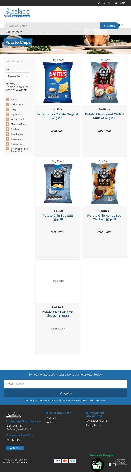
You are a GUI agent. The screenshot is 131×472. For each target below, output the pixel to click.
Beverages (16, 139)
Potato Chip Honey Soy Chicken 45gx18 (104, 217)
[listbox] (17, 76)
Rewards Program (102, 455)
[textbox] (52, 13)
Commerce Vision (23, 462)
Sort (8, 69)
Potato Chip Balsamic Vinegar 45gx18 (58, 313)
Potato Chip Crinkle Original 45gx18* (57, 116)
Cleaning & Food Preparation (19, 150)
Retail (14, 99)
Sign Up (67, 393)
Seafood (15, 129)
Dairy (13, 109)
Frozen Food (17, 119)
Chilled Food (17, 104)
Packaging (16, 144)
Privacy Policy (82, 400)
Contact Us (15, 448)
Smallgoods (17, 134)
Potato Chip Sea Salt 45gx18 (57, 217)
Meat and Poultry (20, 124)
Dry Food (15, 114)
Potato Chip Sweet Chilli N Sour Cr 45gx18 (104, 116)
